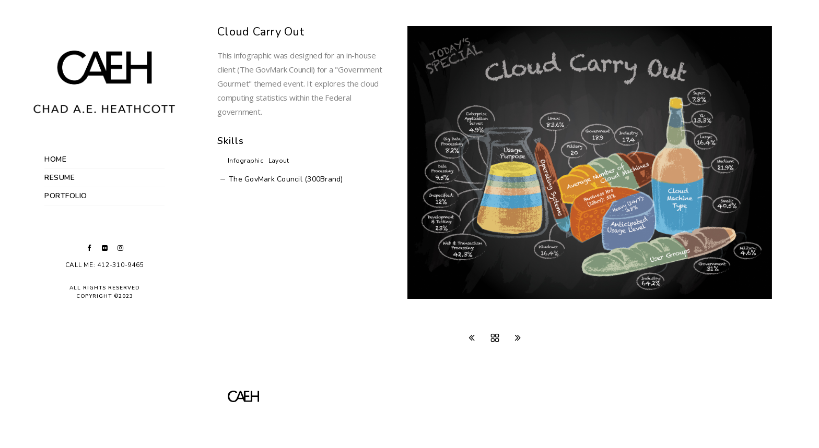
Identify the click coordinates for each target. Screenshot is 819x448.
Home (55, 159)
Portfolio (65, 196)
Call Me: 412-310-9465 (104, 265)
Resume (59, 178)
